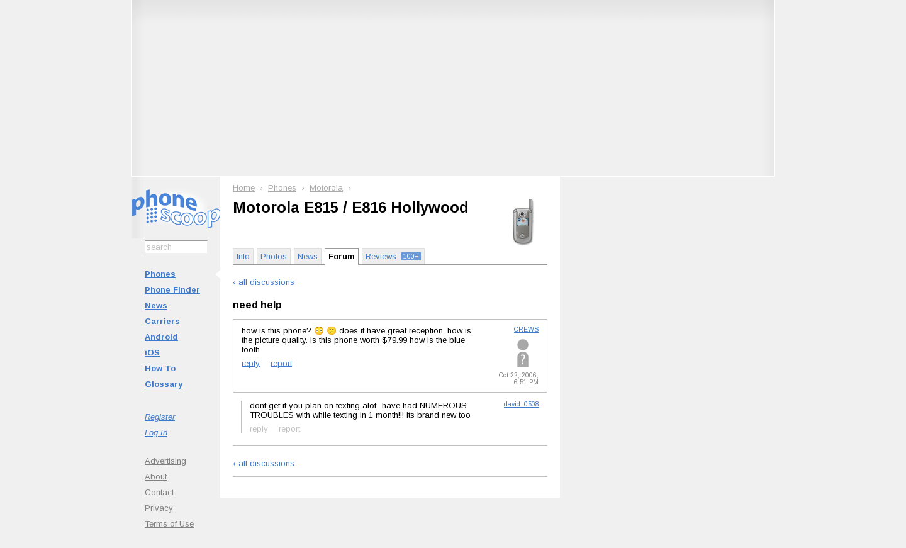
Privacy (159, 508)
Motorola (326, 188)
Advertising (165, 461)
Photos (273, 256)
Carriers (162, 321)
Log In (156, 432)
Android (161, 337)
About (156, 476)
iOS (152, 352)
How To (160, 368)
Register (160, 417)
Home (244, 188)
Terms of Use (169, 523)
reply (251, 362)
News (156, 305)
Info (243, 256)
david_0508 (521, 404)
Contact (159, 492)
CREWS (526, 329)
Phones (160, 274)
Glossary (163, 384)
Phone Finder (172, 289)
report (281, 362)
